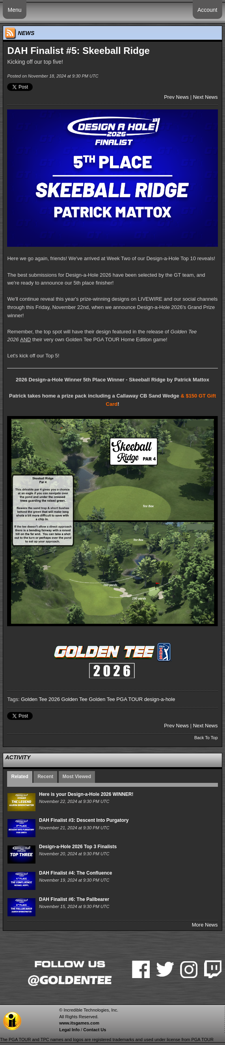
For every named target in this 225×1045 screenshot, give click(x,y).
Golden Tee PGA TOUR (116, 699)
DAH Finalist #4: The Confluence (75, 873)
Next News (205, 97)
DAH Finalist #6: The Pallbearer (74, 899)
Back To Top (206, 737)
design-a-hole (159, 699)
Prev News (176, 97)
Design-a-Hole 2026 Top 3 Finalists (78, 846)
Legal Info (69, 1029)
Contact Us (94, 1029)
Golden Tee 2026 (40, 699)
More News (205, 925)
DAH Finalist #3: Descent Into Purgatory (83, 820)
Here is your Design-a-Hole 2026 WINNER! (86, 794)
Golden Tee (74, 699)
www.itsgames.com (79, 1023)
